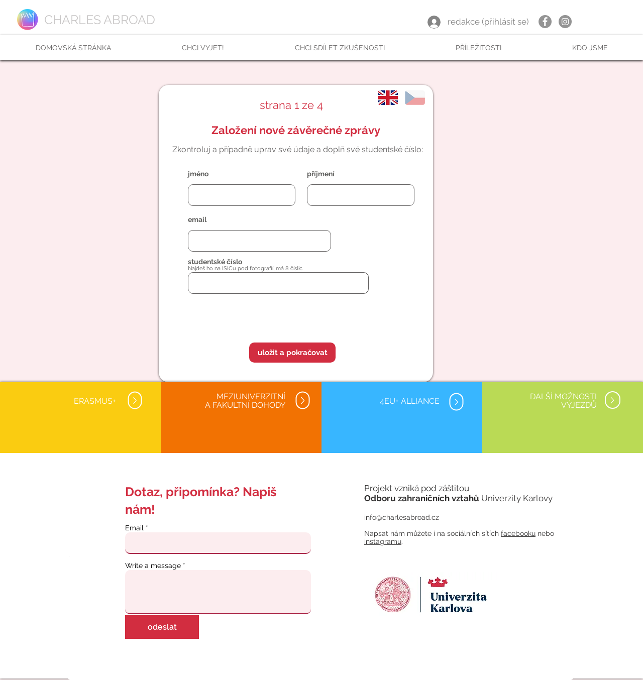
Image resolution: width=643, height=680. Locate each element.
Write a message (153, 565)
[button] (202, 47)
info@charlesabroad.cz (401, 517)
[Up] (135, 400)
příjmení (321, 173)
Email (134, 527)
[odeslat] (162, 627)
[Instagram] (565, 21)
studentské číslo (215, 261)
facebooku (518, 533)
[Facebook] (545, 21)
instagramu (382, 541)
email (197, 219)
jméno (198, 173)
